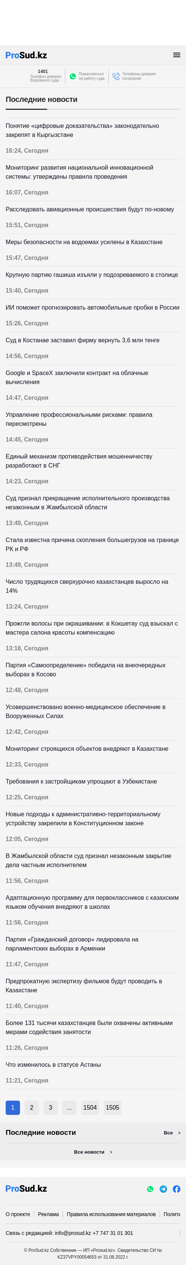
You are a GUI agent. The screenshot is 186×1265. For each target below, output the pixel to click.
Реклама (48, 1214)
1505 (113, 1107)
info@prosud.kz (73, 1233)
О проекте (18, 1214)
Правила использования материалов (111, 1214)
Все (168, 1132)
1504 (90, 1107)
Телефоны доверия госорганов (139, 76)
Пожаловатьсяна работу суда (92, 76)
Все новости (89, 1152)
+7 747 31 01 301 (113, 1233)
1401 (43, 71)
